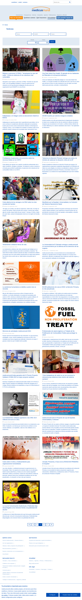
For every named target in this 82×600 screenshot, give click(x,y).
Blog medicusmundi (34, 563)
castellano (14, 2)
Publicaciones (52, 15)
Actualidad (51, 18)
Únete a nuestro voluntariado (10, 576)
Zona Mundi (5, 554)
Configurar (52, 595)
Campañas (40, 15)
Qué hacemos (41, 18)
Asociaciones (19, 15)
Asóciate (5, 560)
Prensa (41, 560)
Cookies (50, 569)
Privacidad (31, 569)
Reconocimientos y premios (9, 548)
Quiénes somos (29, 18)
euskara (25, 2)
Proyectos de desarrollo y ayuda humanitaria (40, 540)
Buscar (52, 41)
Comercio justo (6, 570)
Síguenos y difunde (62, 15)
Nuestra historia (18, 540)
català (20, 2)
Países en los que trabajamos (36, 543)
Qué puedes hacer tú (8, 558)
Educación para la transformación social (38, 545)
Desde (32, 39)
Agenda (46, 15)
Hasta (43, 39)
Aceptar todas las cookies (70, 595)
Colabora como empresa (8, 563)
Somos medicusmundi (8, 540)
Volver (6, 25)
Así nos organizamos (8, 543)
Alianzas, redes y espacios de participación (13, 545)
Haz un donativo (12, 560)
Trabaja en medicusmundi (9, 579)
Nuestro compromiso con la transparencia (13, 551)
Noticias (34, 15)
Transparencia (27, 15)
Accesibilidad (32, 572)
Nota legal (43, 569)
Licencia (38, 569)
